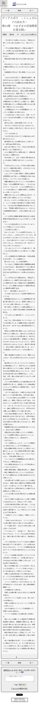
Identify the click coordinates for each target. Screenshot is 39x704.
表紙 (19, 10)
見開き (5, 34)
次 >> (32, 10)
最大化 (12, 34)
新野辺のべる (9, 670)
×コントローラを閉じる (28, 34)
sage (15, 684)
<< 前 (7, 10)
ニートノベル (21, 4)
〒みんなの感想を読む (19, 688)
